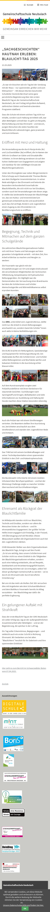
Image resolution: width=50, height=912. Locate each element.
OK (25, 909)
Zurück (5, 683)
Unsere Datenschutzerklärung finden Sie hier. (23, 905)
